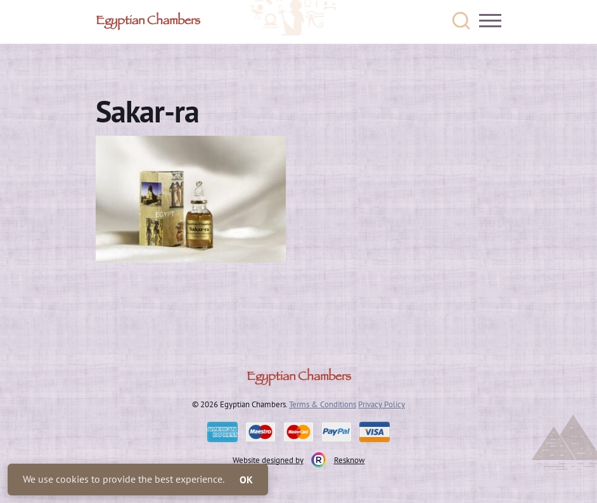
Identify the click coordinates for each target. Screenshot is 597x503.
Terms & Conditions (322, 404)
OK (246, 479)
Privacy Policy (381, 404)
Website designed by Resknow (299, 459)
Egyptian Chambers (148, 22)
